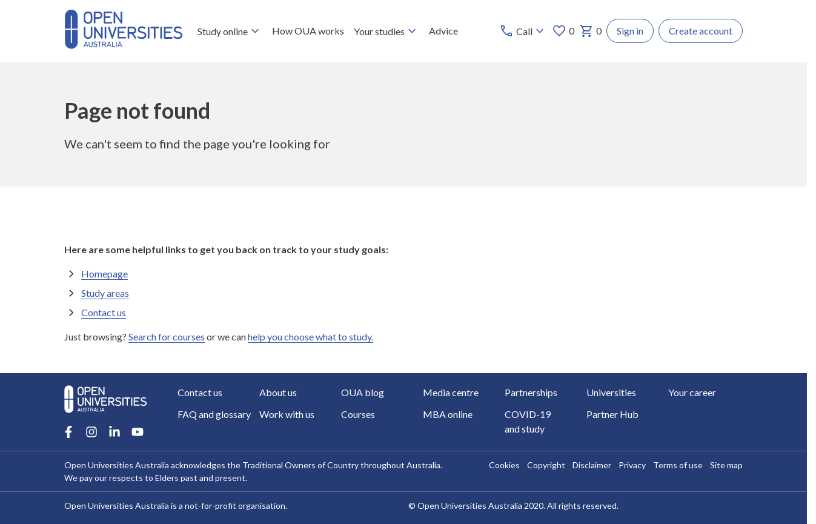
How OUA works (308, 30)
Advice (443, 30)
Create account (700, 30)
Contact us (103, 312)
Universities (611, 392)
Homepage (104, 273)
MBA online (448, 414)
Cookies (504, 465)
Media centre (451, 392)
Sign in (630, 30)
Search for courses (166, 336)
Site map (726, 465)
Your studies (386, 31)
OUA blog (362, 392)
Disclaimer (591, 465)
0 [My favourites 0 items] (563, 31)
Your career (692, 392)
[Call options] (523, 31)
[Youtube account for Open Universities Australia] (137, 431)
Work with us (286, 414)
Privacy (632, 465)
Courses (358, 414)
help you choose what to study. (310, 336)
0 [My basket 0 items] (590, 31)
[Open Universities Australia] (123, 45)
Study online (229, 31)
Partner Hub (612, 414)
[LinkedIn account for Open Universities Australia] (114, 431)
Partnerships (531, 392)
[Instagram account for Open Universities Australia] (91, 431)
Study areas (105, 293)
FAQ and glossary (214, 414)
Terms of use (678, 465)
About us (278, 392)
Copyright (546, 465)
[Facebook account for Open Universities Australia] (68, 431)
